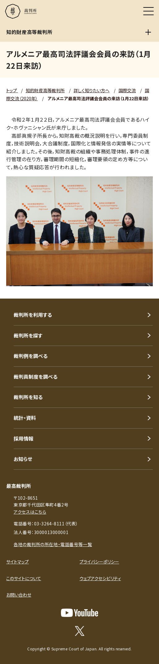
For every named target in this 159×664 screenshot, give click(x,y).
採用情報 (23, 438)
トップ (12, 90)
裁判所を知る (28, 397)
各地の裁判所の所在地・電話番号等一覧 (53, 544)
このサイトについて (23, 578)
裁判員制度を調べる (36, 376)
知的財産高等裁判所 (45, 90)
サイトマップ (17, 561)
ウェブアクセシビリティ (100, 578)
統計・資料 (25, 417)
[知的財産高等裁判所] (148, 32)
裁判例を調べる (31, 356)
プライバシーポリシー (99, 561)
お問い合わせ (18, 595)
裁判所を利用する (33, 314)
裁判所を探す (28, 335)
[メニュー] (148, 11)
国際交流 (127, 90)
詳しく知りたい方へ (92, 90)
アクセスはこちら (30, 512)
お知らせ (23, 459)
